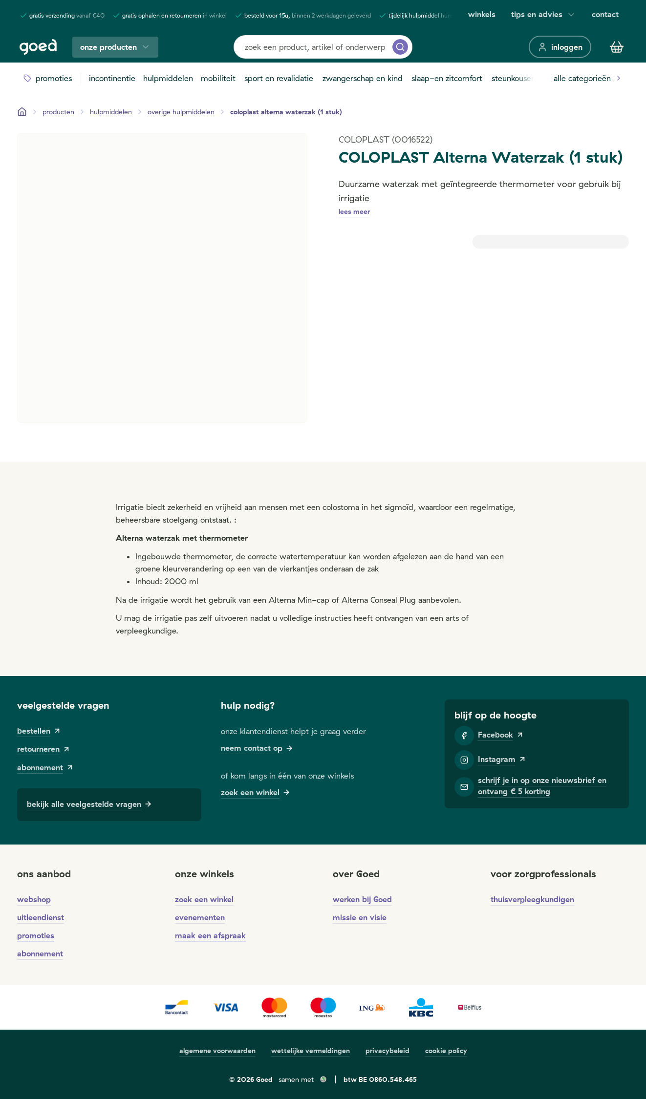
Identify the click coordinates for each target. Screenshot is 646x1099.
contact (605, 14)
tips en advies (543, 14)
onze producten (115, 47)
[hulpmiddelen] (111, 111)
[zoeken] (400, 47)
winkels (481, 14)
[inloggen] (560, 47)
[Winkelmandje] (616, 47)
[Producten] (58, 111)
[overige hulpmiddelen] (181, 111)
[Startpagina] (22, 112)
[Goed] (38, 47)
